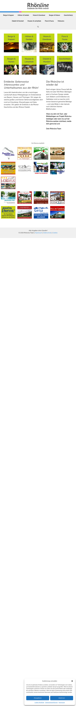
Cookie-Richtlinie (39, 702)
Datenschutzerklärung (51, 702)
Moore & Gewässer (39, 15)
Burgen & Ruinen (54, 15)
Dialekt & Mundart (18, 21)
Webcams (61, 21)
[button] (72, 681)
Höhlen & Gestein (23, 15)
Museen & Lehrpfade (34, 21)
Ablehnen (61, 698)
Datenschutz (47, 233)
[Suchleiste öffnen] (38, 27)
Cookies (55, 233)
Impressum (62, 702)
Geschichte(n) (68, 15)
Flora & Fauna (49, 21)
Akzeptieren (38, 698)
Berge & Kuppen (8, 15)
